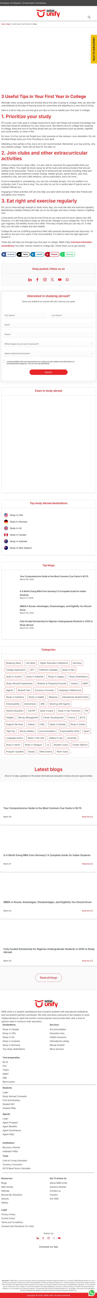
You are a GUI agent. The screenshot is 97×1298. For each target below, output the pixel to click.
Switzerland (30, 704)
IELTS (82, 717)
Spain (87, 731)
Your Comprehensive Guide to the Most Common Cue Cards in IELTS (54, 576)
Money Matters (27, 731)
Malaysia (53, 697)
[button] (8, 254)
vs (48, 744)
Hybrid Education (14, 710)
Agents (9, 690)
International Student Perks (75, 697)
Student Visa (24, 690)
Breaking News (13, 663)
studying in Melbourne (70, 690)
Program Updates (15, 751)
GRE (43, 704)
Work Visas (62, 751)
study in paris (46, 710)
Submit (48, 372)
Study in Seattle (36, 697)
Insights (10, 717)
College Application (16, 669)
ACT (32, 669)
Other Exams (45, 751)
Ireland (74, 683)
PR (86, 710)
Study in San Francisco (69, 710)
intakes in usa (55, 738)
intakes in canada (81, 751)
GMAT (85, 683)
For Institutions (40, 3)
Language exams (14, 738)
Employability (13, 704)
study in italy (68, 669)
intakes (31, 724)
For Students (4, 3)
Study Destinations (78, 676)
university (72, 738)
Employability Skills (69, 731)
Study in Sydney (58, 724)
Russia (31, 751)
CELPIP (31, 710)
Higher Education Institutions (54, 663)
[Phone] (48, 334)
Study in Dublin (77, 724)
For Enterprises (15, 3)
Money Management (28, 717)
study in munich (14, 676)
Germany (77, 663)
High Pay (10, 731)
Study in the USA (36, 738)
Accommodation (47, 731)
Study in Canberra (15, 697)
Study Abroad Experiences (19, 683)
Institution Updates (48, 669)
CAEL (42, 724)
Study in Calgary (56, 676)
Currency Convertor (44, 690)
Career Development (53, 717)
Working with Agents (59, 704)
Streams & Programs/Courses (51, 683)
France (71, 717)
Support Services (14, 724)
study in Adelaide (34, 676)
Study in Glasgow (33, 744)
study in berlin (13, 744)
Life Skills (30, 663)
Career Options (79, 744)
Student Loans (61, 744)
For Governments (28, 3)
